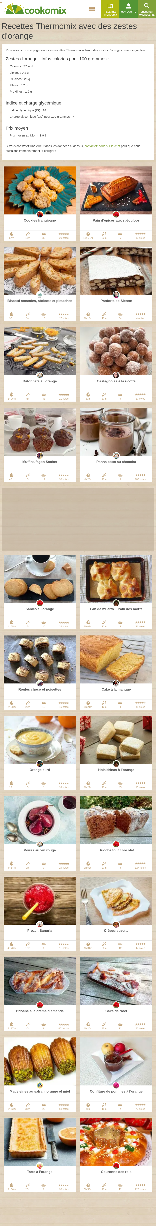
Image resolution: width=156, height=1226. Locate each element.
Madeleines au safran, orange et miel (40, 1091)
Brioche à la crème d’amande (40, 1011)
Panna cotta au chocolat (116, 462)
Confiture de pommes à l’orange (116, 1091)
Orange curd (39, 770)
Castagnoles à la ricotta (116, 381)
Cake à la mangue (116, 689)
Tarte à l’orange (39, 1172)
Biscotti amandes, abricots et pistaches (39, 301)
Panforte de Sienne (116, 301)
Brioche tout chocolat (116, 850)
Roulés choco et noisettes (39, 689)
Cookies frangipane (40, 220)
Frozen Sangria (39, 931)
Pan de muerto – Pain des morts (116, 609)
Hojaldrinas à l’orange (116, 770)
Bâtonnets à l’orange (40, 381)
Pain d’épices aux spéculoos (116, 220)
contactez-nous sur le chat (102, 146)
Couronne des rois (116, 1172)
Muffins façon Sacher (39, 462)
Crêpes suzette (116, 931)
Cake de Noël (116, 1011)
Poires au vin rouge (40, 850)
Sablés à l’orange (40, 609)
